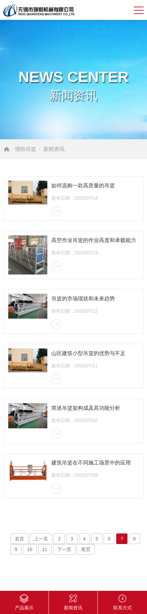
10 (29, 549)
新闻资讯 (54, 149)
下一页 (64, 549)
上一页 (41, 538)
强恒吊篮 (25, 149)
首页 (19, 538)
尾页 (85, 549)
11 (45, 549)
